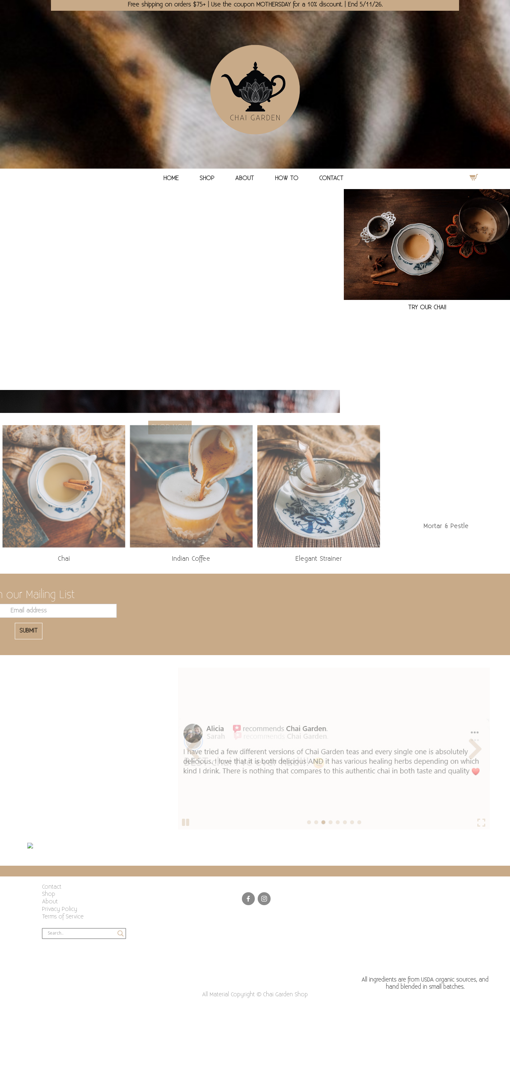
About (50, 901)
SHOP (207, 178)
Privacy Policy (59, 909)
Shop (48, 894)
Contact (51, 887)
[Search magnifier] (121, 933)
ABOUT (244, 178)
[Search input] (81, 933)
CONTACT (331, 178)
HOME (171, 178)
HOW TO (286, 178)
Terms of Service (63, 916)
